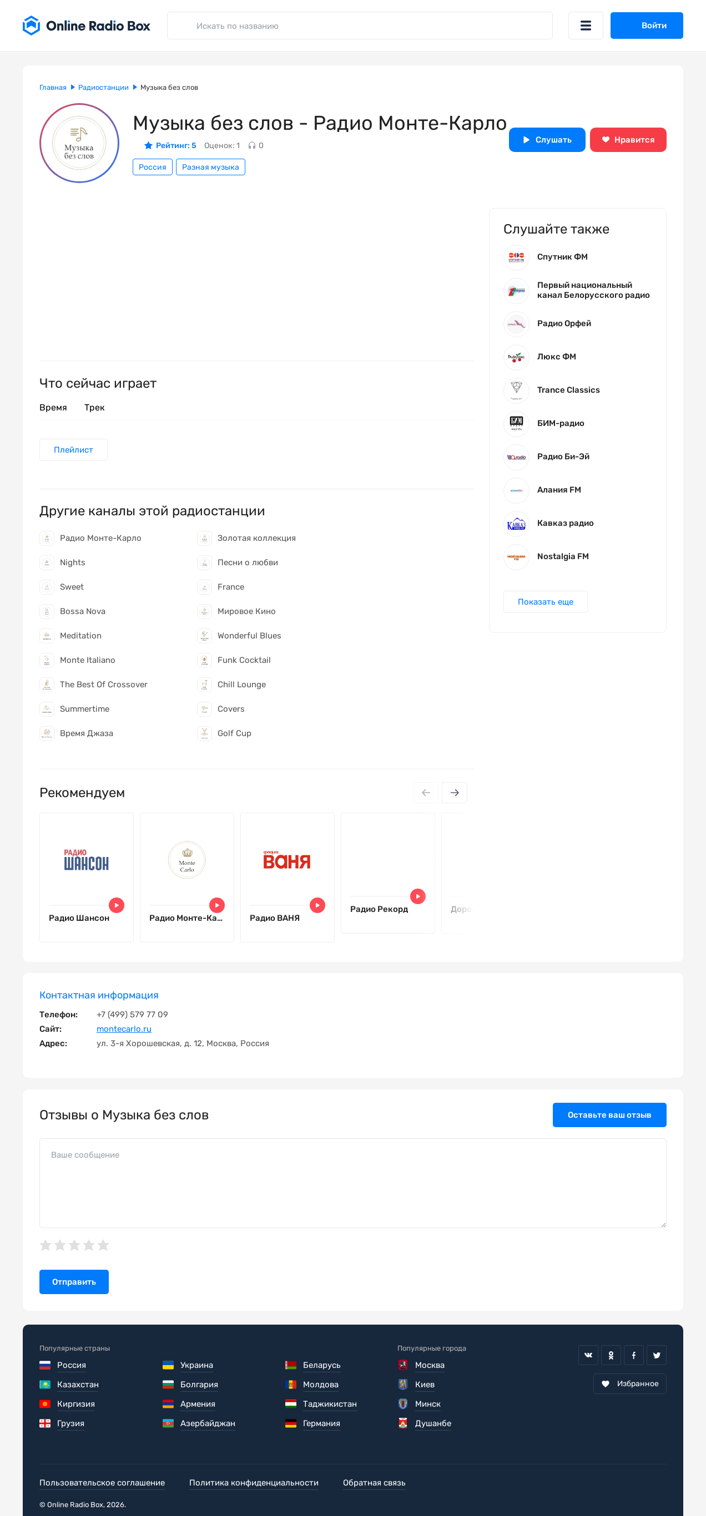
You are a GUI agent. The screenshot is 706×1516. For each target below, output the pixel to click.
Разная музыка (210, 167)
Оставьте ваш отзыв (610, 1115)
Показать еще (545, 602)
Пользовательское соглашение (102, 1483)
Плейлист (73, 450)
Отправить (74, 1282)
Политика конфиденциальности (254, 1483)
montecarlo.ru (124, 1029)
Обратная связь (374, 1483)
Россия (153, 167)
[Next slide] (454, 792)
